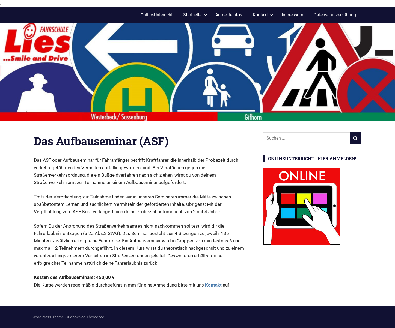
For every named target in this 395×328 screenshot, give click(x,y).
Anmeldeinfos (228, 14)
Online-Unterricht (157, 14)
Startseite (195, 14)
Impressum (292, 14)
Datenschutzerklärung (335, 14)
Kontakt (263, 14)
